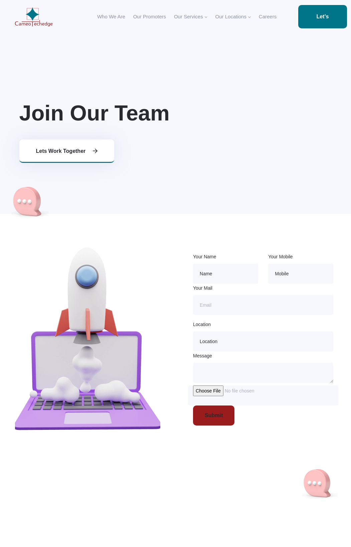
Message (202, 355)
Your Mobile (280, 256)
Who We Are (111, 16)
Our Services (190, 17)
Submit (214, 415)
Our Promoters (149, 16)
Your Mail (202, 288)
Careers (268, 16)
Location (202, 324)
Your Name (204, 256)
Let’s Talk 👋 (323, 21)
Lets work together (67, 151)
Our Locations (233, 17)
